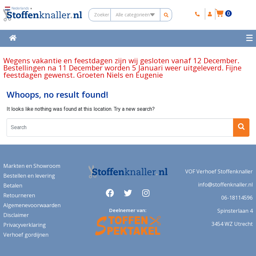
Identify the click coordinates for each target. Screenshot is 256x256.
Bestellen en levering (29, 175)
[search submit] (166, 15)
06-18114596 (237, 197)
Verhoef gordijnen (26, 234)
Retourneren (19, 195)
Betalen (12, 185)
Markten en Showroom (31, 165)
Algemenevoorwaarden (32, 205)
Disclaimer (16, 215)
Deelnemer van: (128, 210)
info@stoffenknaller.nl (225, 184)
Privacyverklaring (24, 224)
